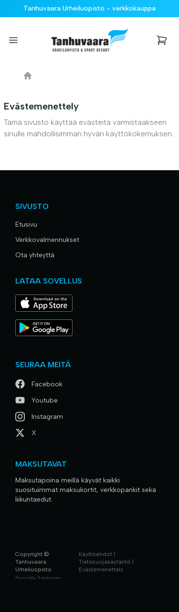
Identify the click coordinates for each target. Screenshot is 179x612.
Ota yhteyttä (34, 255)
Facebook (39, 384)
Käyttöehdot (95, 554)
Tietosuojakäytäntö (105, 561)
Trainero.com (49, 577)
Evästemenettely (101, 569)
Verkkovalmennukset (47, 240)
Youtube (36, 400)
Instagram (39, 417)
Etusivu (26, 224)
